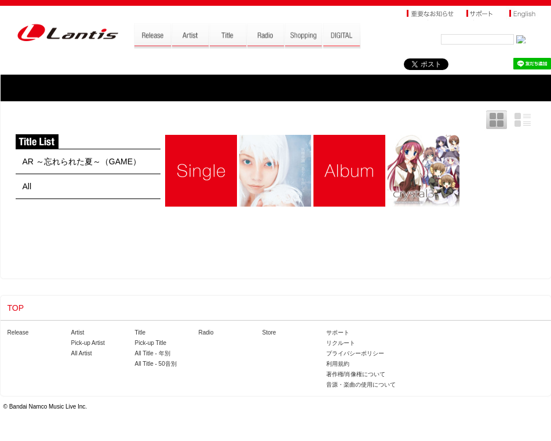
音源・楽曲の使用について (361, 384)
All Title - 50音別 (156, 364)
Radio (206, 332)
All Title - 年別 (152, 353)
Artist (78, 332)
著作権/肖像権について (356, 374)
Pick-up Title (150, 343)
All (27, 186)
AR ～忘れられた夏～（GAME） (82, 161)
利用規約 (337, 364)
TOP (16, 308)
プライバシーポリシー (355, 353)
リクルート (340, 343)
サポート (337, 332)
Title (140, 332)
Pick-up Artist (88, 343)
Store (269, 332)
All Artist (81, 353)
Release (18, 332)
